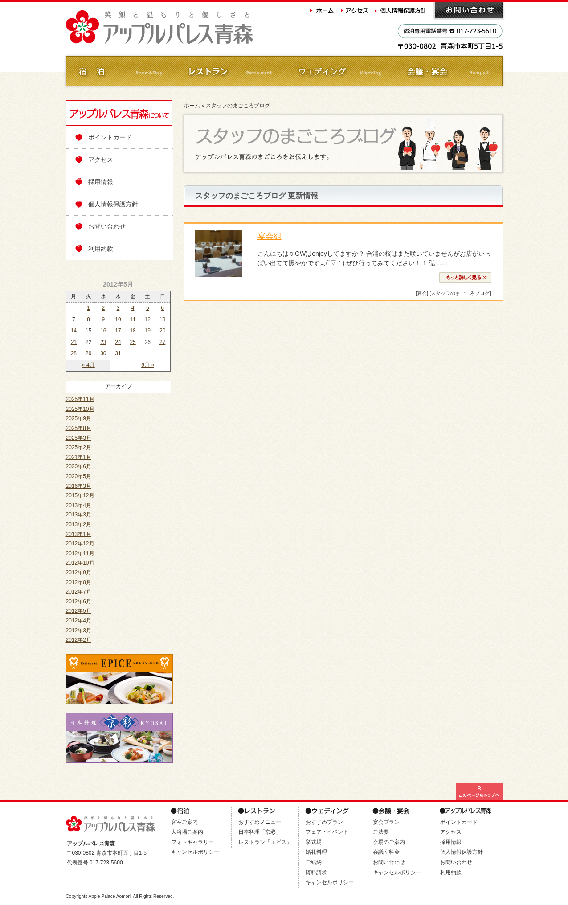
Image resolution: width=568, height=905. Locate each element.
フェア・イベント (327, 832)
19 (148, 331)
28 (74, 353)
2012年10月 (80, 563)
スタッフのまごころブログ (238, 105)
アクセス (355, 10)
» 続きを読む (465, 277)
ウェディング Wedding (338, 71)
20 (162, 331)
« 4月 (88, 365)
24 (118, 342)
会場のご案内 (389, 842)
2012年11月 (80, 553)
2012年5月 (78, 611)
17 (118, 331)
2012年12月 (80, 544)
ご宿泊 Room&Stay (120, 71)
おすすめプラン (324, 822)
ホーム (322, 10)
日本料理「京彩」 (259, 832)
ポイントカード (110, 137)
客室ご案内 (184, 822)
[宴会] (422, 293)
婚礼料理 (316, 852)
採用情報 (100, 181)
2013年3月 (78, 515)
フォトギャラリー (192, 842)
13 (162, 319)
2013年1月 (78, 534)
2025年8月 (78, 428)
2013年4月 (78, 505)
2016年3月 (78, 486)
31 (118, 353)
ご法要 (381, 832)
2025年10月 (80, 409)
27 (162, 342)
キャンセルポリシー (195, 852)
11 (132, 319)
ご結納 (314, 862)
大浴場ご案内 (187, 832)
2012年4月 (78, 621)
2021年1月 (78, 457)
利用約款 (100, 248)
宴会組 (269, 236)
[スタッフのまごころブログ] (460, 293)
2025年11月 (80, 399)
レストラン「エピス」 (265, 842)
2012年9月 (78, 572)
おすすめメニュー (259, 822)
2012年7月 (78, 592)
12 (148, 319)
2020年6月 (78, 466)
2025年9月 (78, 418)
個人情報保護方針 (401, 10)
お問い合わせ (469, 10)
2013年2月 (78, 524)
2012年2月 (78, 640)
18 (132, 331)
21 (74, 342)
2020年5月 (78, 476)
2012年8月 (78, 582)
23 (103, 342)
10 (118, 319)
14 (74, 331)
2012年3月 (78, 630)
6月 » (147, 365)
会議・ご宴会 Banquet (448, 71)
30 (103, 353)
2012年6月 (78, 601)
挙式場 (314, 842)
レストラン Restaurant (229, 71)
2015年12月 (80, 495)
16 (103, 331)
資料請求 (316, 872)
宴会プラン (386, 822)
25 (132, 342)
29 (88, 353)
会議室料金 (386, 852)
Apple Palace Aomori (109, 896)
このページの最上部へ (479, 791)
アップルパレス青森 (184, 27)
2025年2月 (78, 447)
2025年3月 (78, 438)
